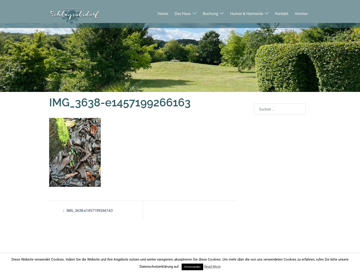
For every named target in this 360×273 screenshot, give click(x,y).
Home (163, 11)
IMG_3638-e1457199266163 (90, 210)
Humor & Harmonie (246, 11)
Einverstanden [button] (192, 266)
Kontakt (281, 11)
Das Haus (183, 11)
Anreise (301, 11)
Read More (212, 266)
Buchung (210, 11)
